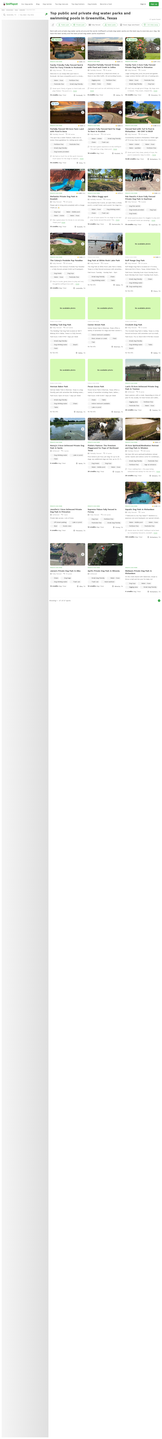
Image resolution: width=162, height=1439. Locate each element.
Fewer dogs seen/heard (129, 25)
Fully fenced (94, 25)
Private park (78, 25)
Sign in (143, 4)
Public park (63, 25)
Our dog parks (27, 4)
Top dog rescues (61, 4)
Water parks (110, 25)
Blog (37, 4)
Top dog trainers (77, 4)
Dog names (47, 4)
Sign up (154, 4)
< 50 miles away (151, 25)
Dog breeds (92, 4)
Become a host (106, 4)
